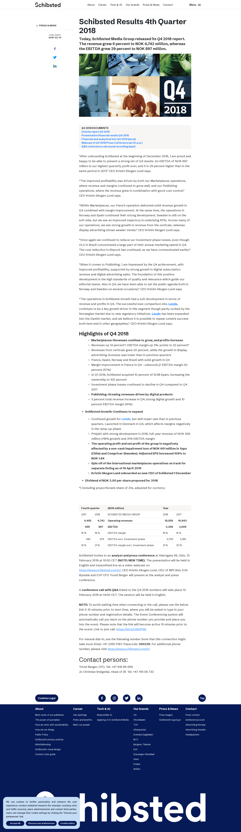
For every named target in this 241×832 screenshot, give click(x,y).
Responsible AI (104, 715)
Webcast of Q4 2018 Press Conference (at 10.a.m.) (111, 142)
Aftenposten (139, 729)
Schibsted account (195, 719)
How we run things (44, 729)
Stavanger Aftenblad (143, 754)
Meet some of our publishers (49, 715)
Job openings (80, 715)
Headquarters (192, 734)
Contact (168, 4)
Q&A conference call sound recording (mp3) (108, 146)
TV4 (135, 724)
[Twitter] (55, 57)
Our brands (132, 4)
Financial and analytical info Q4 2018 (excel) (108, 139)
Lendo (172, 304)
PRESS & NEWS (45, 25)
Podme (136, 764)
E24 (135, 749)
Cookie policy (67, 823)
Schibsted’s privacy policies (49, 739)
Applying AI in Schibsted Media (113, 719)
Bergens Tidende (142, 744)
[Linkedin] (55, 66)
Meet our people (81, 724)
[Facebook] (55, 48)
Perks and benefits (82, 719)
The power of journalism (47, 719)
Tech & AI (116, 4)
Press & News (151, 4)
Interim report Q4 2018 (95, 131)
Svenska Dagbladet (143, 734)
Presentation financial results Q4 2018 (105, 135)
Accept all (15, 823)
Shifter (136, 769)
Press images (166, 715)
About (91, 4)
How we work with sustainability (51, 724)
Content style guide (45, 754)
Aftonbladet (139, 719)
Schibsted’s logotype (170, 719)
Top (202, 698)
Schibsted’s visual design (48, 749)
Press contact (193, 715)
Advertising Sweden (196, 729)
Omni (136, 759)
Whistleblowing (43, 744)
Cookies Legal (46, 698)
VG (134, 715)
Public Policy (41, 734)
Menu (195, 5)
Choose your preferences (41, 823)
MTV (135, 739)
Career (102, 4)
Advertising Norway (196, 724)
